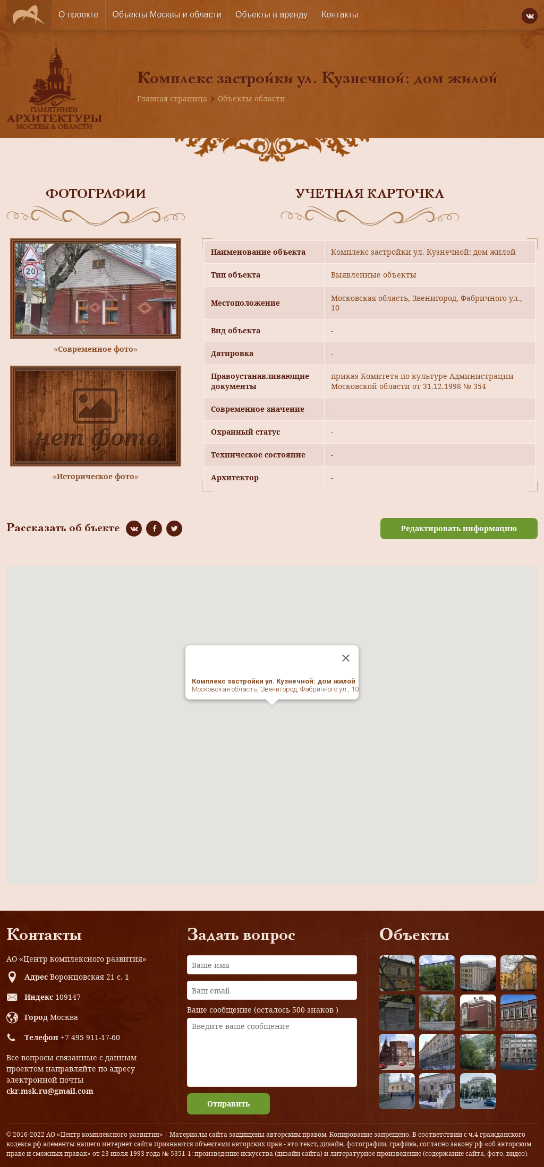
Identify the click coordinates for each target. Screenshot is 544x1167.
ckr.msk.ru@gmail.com (50, 1091)
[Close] (346, 658)
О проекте (78, 14)
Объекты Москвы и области (167, 14)
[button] (272, 715)
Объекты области (251, 98)
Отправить (228, 1104)
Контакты (339, 14)
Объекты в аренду (271, 14)
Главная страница (172, 98)
